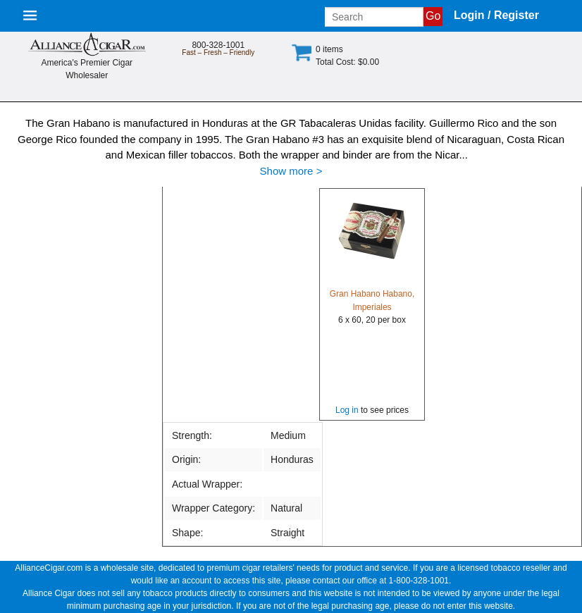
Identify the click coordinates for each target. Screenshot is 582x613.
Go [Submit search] (433, 16)
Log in (347, 410)
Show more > (291, 171)
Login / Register (496, 15)
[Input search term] (374, 17)
